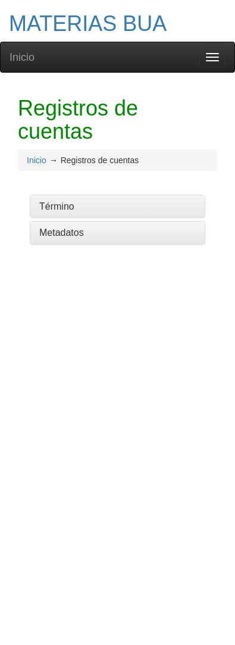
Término (56, 206)
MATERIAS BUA (88, 23)
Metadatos (61, 233)
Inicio (22, 57)
